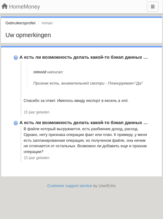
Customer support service (69, 185)
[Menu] (152, 7)
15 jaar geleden (36, 112)
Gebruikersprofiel (20, 23)
